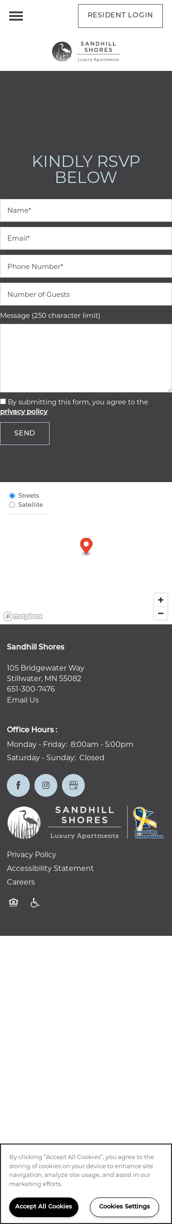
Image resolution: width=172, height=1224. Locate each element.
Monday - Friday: (37, 744)
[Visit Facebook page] (18, 785)
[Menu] (16, 16)
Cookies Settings (124, 1207)
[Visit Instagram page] (45, 785)
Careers (21, 882)
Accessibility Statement (50, 868)
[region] (86, 1183)
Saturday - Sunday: (41, 757)
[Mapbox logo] (23, 616)
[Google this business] (73, 785)
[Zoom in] (160, 600)
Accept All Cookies (43, 1207)
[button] (120, 16)
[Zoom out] (160, 613)
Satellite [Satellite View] (26, 504)
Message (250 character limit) (50, 315)
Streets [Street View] (24, 495)
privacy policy (23, 412)
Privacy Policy (31, 854)
